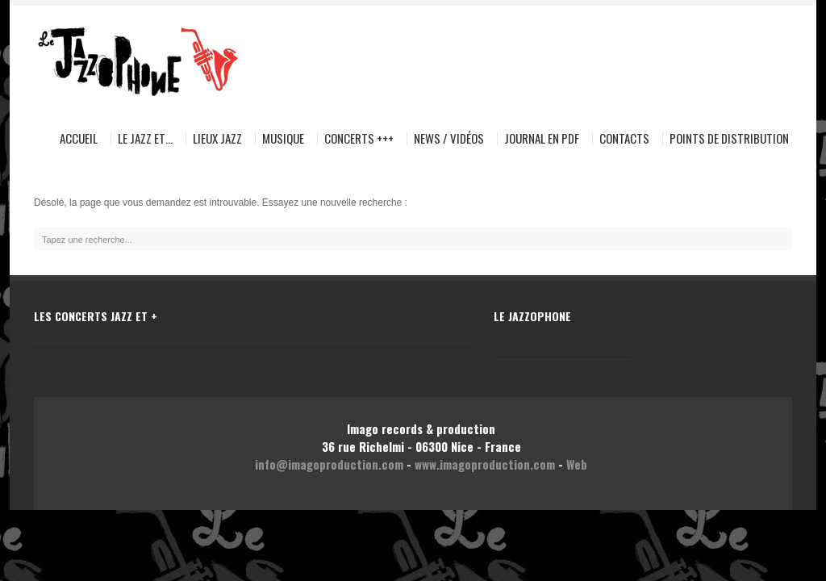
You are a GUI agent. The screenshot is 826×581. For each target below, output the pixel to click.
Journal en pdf (541, 138)
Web (576, 464)
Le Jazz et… (142, 138)
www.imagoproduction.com (485, 464)
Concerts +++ (359, 138)
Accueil (79, 138)
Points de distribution (729, 138)
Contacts (624, 138)
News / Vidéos (449, 138)
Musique (280, 138)
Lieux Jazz (217, 138)
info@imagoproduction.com (329, 464)
